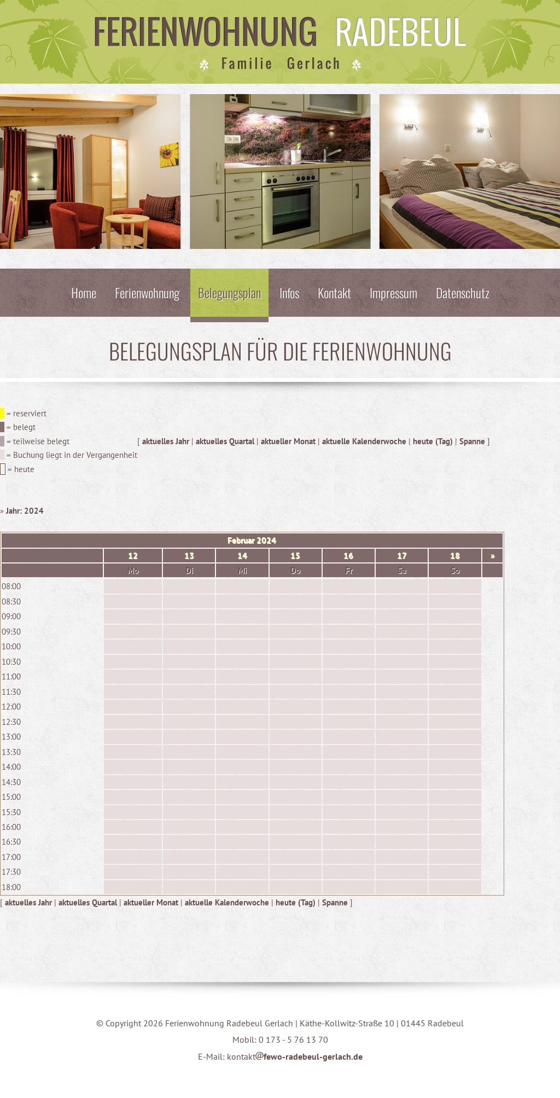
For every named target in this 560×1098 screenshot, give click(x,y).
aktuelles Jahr (165, 441)
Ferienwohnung (147, 292)
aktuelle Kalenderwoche (364, 441)
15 (295, 555)
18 (455, 555)
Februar (241, 540)
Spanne (472, 441)
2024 (266, 540)
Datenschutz (462, 292)
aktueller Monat (288, 441)
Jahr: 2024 (25, 511)
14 (242, 555)
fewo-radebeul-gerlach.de (309, 1056)
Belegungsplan (229, 292)
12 (133, 555)
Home (83, 292)
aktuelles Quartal (225, 441)
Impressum (393, 292)
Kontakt (334, 292)
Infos (289, 292)
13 (189, 555)
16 (348, 555)
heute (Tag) (433, 441)
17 (402, 555)
